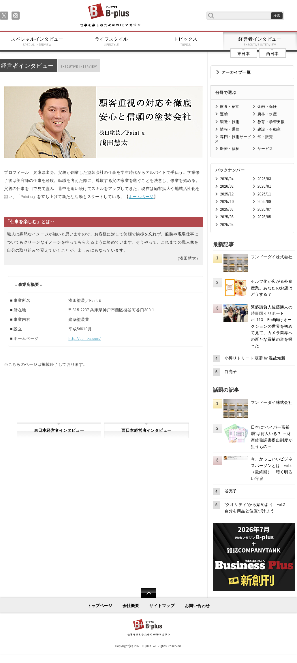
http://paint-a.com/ (84, 338)
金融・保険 (267, 106)
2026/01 (264, 186)
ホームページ (141, 196)
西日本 (272, 53)
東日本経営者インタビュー (59, 430)
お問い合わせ (197, 605)
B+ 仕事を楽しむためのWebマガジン (110, 15)
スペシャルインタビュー (37, 41)
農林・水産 (267, 114)
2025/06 (227, 216)
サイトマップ (161, 605)
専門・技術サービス (233, 138)
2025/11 (264, 194)
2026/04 (227, 178)
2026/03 (264, 178)
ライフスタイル (111, 41)
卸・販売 (265, 136)
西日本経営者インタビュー (146, 430)
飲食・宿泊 (229, 106)
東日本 (243, 53)
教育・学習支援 (271, 121)
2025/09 (264, 201)
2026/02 (227, 186)
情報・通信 (229, 129)
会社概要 (131, 605)
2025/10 (227, 201)
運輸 (224, 114)
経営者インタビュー (260, 41)
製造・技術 (229, 121)
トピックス (185, 41)
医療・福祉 (229, 148)
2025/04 (227, 224)
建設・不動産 (269, 129)
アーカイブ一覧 (236, 72)
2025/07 (264, 209)
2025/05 (264, 216)
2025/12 (227, 194)
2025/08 (227, 209)
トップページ (99, 605)
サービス (265, 148)
